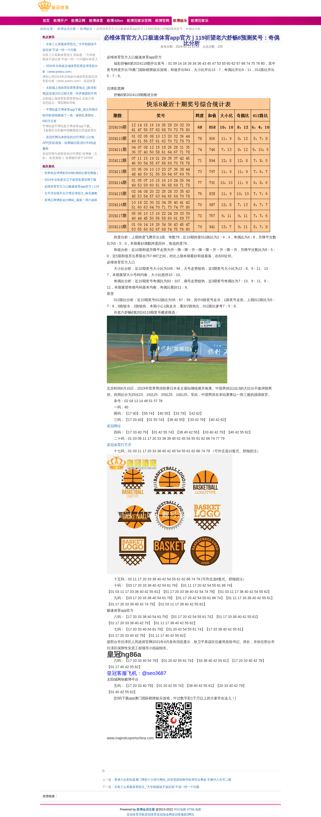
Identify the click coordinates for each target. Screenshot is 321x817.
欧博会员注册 (67, 29)
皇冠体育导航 (136, 814)
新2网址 (189, 814)
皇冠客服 (178, 814)
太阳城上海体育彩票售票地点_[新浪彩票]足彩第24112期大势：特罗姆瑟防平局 (69, 90)
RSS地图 (180, 809)
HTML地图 (194, 809)
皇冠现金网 (164, 814)
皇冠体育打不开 (119, 445)
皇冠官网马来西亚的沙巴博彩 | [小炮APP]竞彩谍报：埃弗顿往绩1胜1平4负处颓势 (69, 142)
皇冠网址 (114, 426)
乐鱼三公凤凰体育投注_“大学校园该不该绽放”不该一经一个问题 (69, 47)
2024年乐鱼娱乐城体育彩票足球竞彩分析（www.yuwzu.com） (70, 68)
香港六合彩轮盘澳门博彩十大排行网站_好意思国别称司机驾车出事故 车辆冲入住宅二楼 (172, 779)
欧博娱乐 (86, 29)
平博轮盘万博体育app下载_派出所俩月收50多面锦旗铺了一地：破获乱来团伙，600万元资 (70, 115)
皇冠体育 (151, 814)
